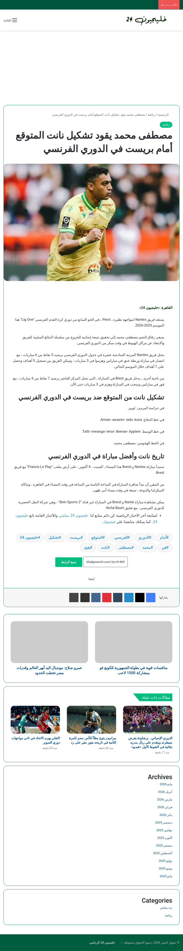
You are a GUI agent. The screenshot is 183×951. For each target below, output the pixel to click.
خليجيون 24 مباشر (74, 515)
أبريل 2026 (165, 792)
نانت (104, 547)
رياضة (151, 114)
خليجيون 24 (29, 537)
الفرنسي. (120, 537)
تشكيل (54, 537)
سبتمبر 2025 (164, 845)
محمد (146, 547)
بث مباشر (166, 907)
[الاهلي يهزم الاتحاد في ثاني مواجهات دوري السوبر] (35, 720)
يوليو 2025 (165, 861)
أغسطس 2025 (162, 853)
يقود (87, 547)
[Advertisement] (91, 67)
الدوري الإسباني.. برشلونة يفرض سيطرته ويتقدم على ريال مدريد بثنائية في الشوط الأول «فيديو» (150, 742)
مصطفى (125, 547)
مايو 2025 (166, 876)
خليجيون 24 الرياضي (102, 942)
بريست (75, 537)
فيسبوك (109, 522)
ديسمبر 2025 (163, 822)
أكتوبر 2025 (164, 838)
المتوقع (96, 537)
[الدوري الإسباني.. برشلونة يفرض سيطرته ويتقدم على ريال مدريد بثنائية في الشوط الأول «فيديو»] (147, 720)
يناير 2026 (166, 815)
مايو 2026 (166, 784)
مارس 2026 (164, 799)
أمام (163, 537)
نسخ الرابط (68, 562)
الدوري (143, 537)
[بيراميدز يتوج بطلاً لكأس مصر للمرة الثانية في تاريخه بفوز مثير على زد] (91, 720)
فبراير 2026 (164, 807)
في (164, 547)
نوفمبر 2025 (164, 830)
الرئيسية (165, 114)
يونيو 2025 (165, 868)
